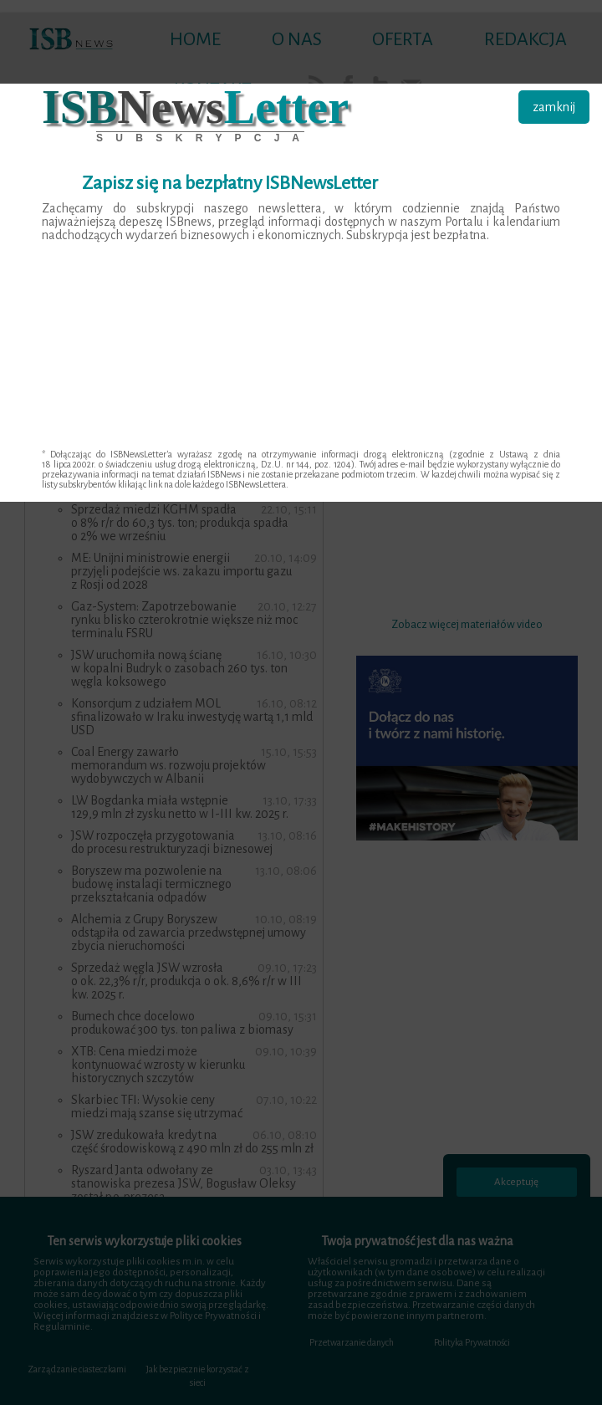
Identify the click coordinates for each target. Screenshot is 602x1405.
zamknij (554, 107)
